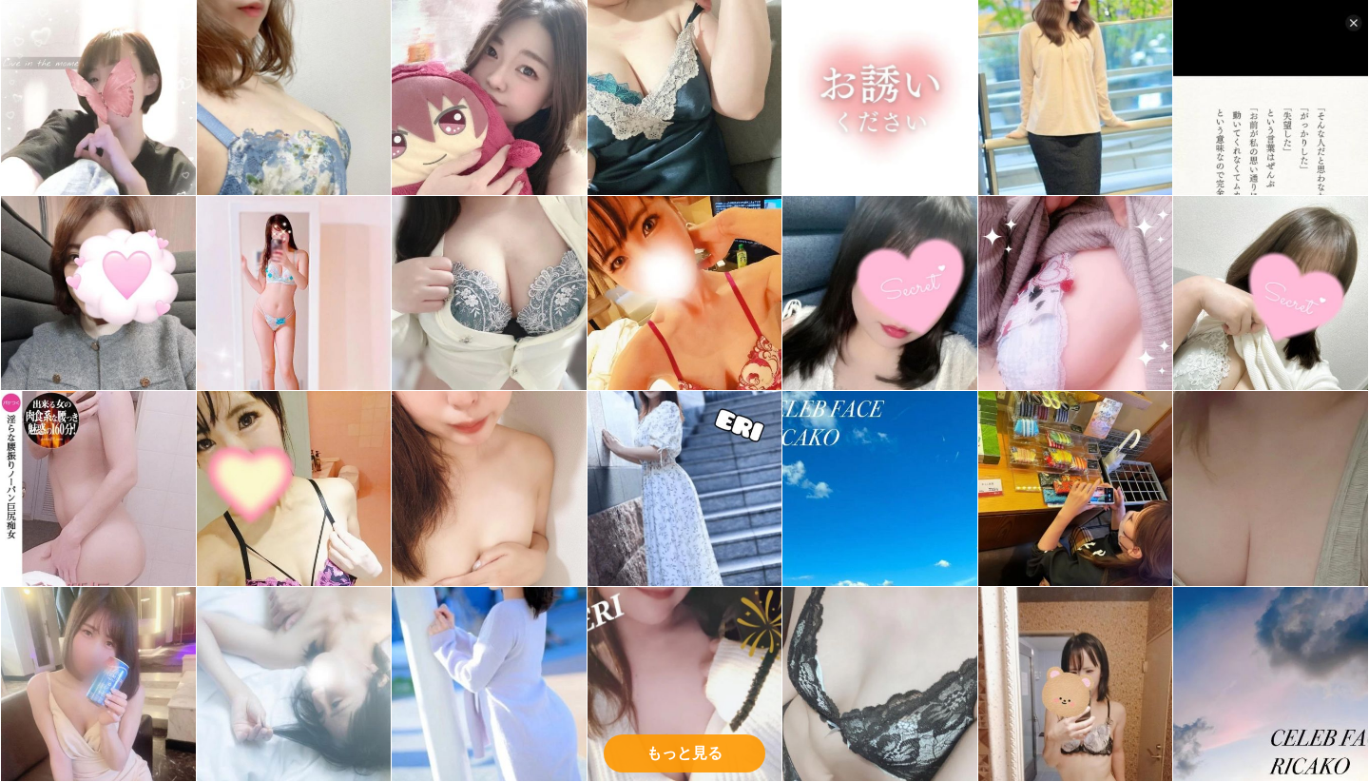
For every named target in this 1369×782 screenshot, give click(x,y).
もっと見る (684, 753)
